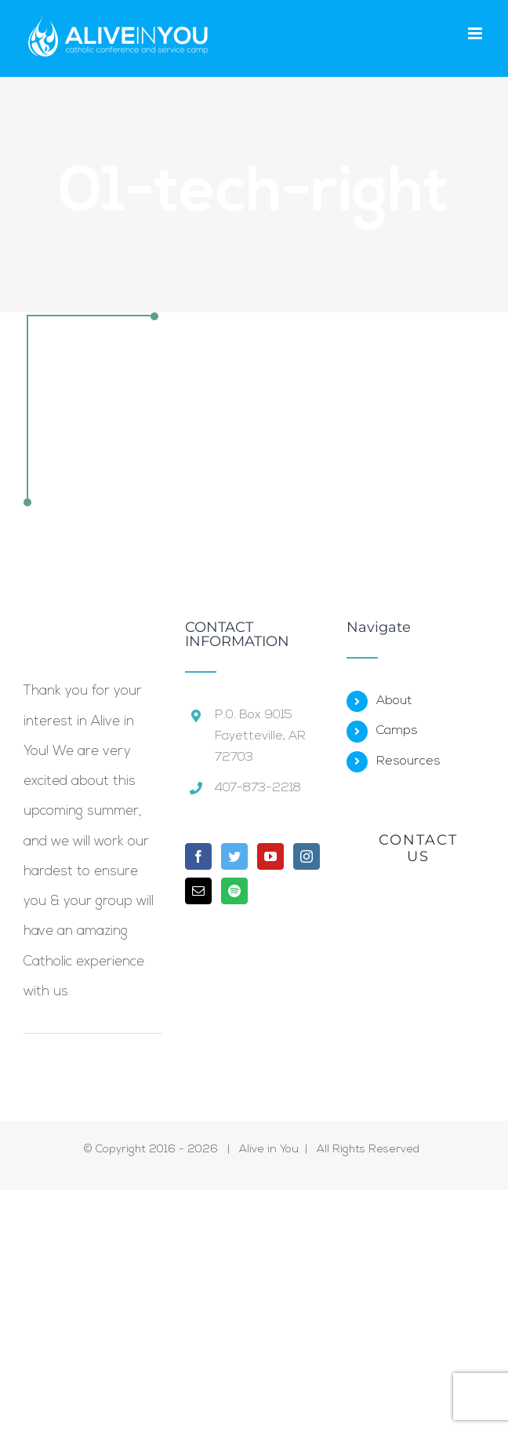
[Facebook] (198, 856)
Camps (397, 731)
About (394, 701)
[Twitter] (234, 856)
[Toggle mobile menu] (476, 33)
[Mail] (198, 891)
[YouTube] (270, 856)
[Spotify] (234, 891)
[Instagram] (306, 856)
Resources (408, 761)
